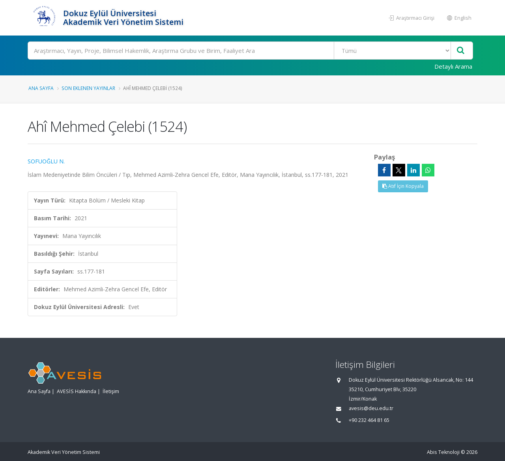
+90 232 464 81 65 (369, 420)
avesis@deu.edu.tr (371, 408)
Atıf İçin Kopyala (403, 186)
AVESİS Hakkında (76, 391)
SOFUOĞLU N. (46, 161)
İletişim (111, 391)
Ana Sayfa (41, 88)
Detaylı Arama (453, 66)
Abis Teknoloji (443, 452)
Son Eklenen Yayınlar (88, 88)
